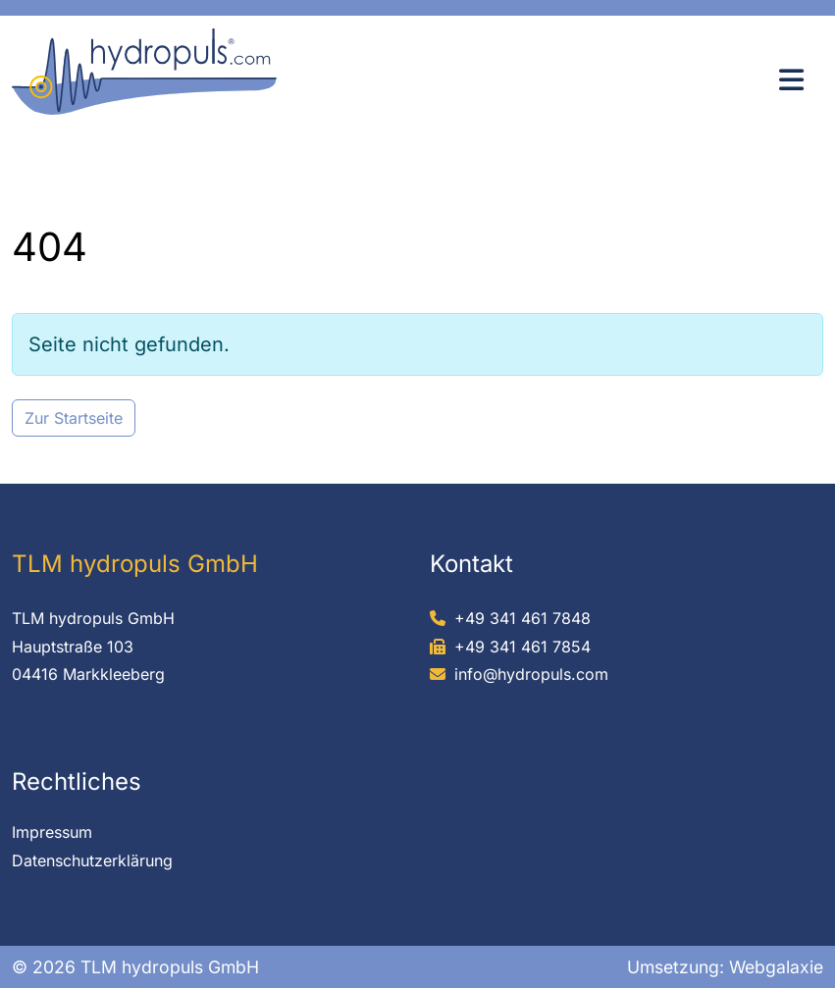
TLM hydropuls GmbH (93, 618)
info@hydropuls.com (531, 674)
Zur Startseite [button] (74, 418)
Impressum (52, 832)
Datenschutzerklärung (92, 860)
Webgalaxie (776, 967)
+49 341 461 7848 (522, 618)
